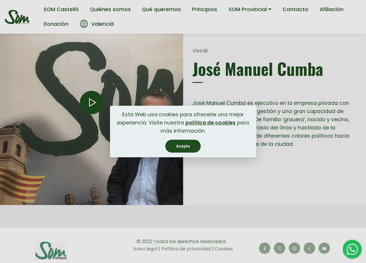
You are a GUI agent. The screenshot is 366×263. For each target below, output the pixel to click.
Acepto (183, 146)
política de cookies (210, 122)
